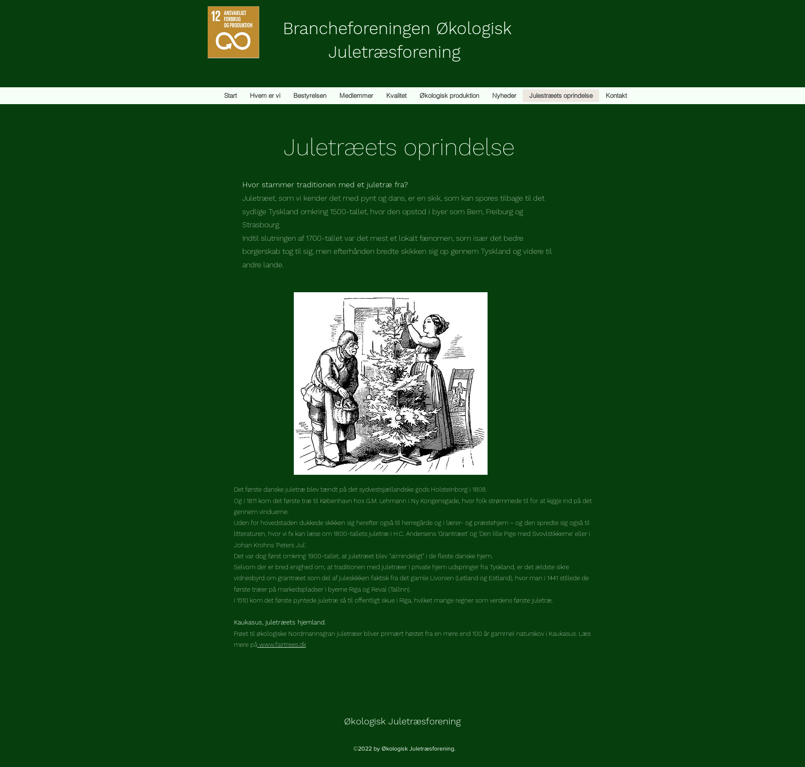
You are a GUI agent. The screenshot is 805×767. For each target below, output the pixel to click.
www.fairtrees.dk (281, 645)
